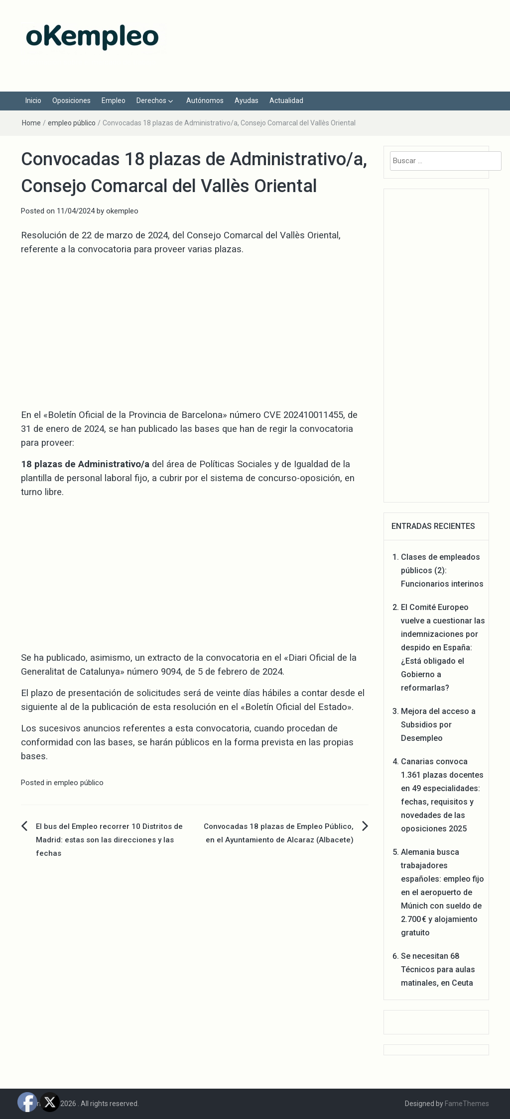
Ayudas (246, 100)
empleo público (72, 123)
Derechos (151, 100)
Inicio (33, 100)
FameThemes (467, 1104)
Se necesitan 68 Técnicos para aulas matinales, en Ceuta (438, 969)
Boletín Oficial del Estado (296, 707)
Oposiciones (71, 100)
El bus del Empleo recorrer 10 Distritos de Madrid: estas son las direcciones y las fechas (109, 840)
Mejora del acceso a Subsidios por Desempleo (438, 725)
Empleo (114, 100)
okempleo (122, 210)
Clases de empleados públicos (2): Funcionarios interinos (442, 570)
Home (31, 123)
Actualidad (286, 100)
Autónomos (205, 100)
